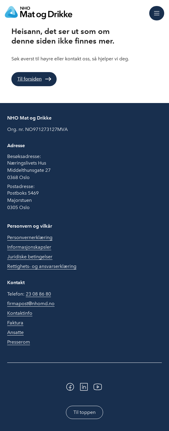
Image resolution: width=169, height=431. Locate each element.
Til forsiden (29, 79)
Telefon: (29, 294)
